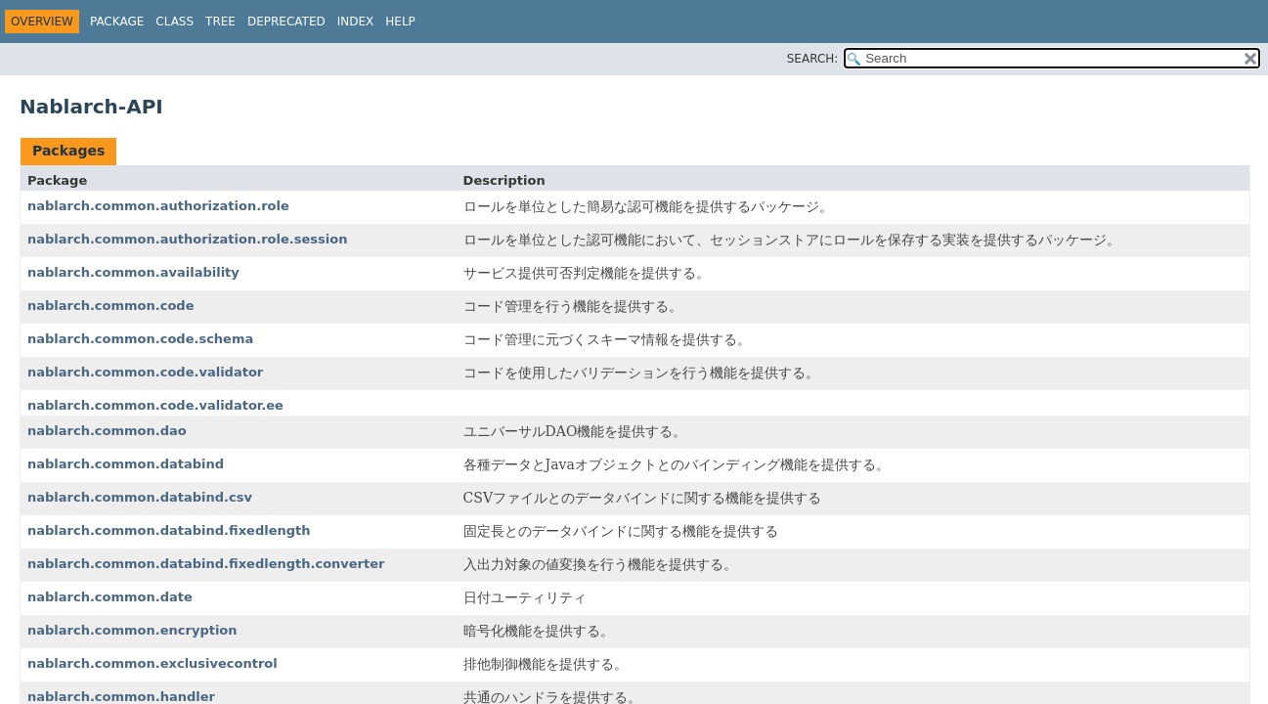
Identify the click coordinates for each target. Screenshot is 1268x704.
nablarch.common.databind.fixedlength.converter (205, 563)
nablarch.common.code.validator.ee (155, 405)
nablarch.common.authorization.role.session (187, 239)
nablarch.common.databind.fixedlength (169, 530)
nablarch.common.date (110, 597)
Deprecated (286, 21)
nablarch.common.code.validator (145, 372)
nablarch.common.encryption (132, 630)
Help (400, 21)
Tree (220, 21)
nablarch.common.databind (125, 464)
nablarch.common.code (111, 305)
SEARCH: (813, 59)
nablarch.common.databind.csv (139, 497)
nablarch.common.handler (121, 696)
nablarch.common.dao (107, 430)
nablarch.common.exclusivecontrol (152, 663)
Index (355, 21)
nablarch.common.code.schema (140, 338)
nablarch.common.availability (133, 272)
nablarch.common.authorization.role (158, 205)
